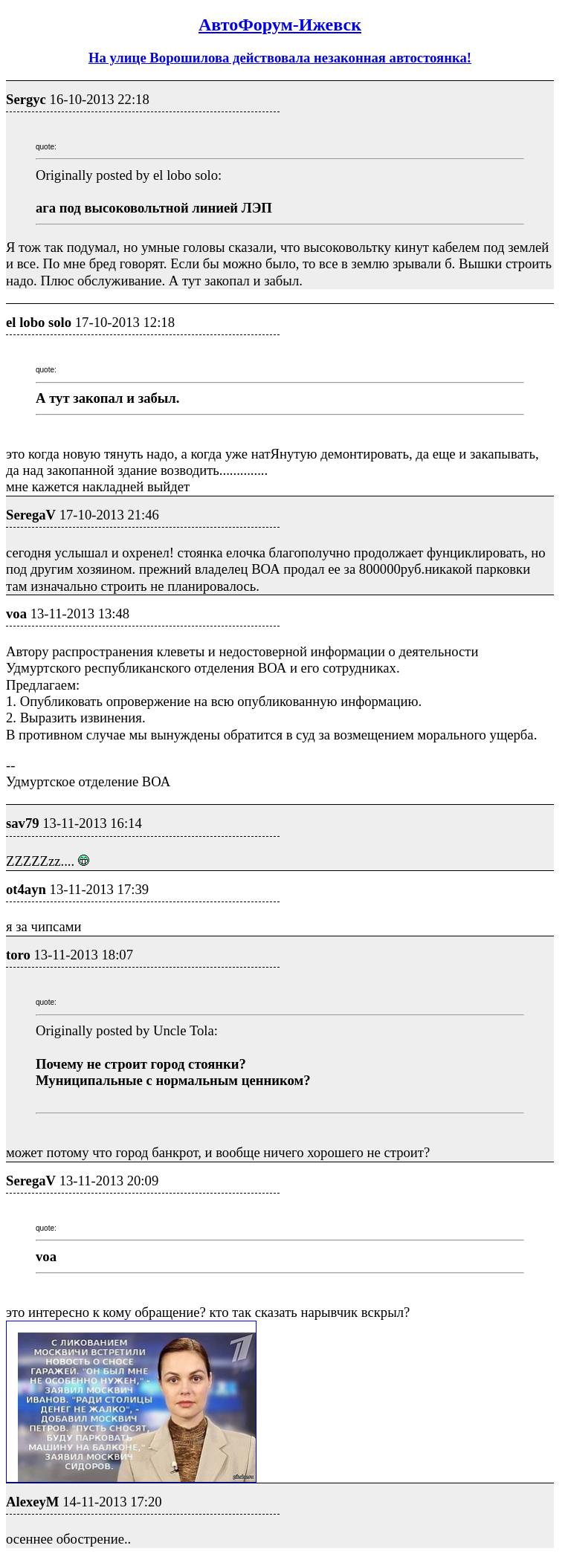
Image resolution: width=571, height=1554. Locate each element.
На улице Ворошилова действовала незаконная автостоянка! (279, 57)
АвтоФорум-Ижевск (280, 24)
